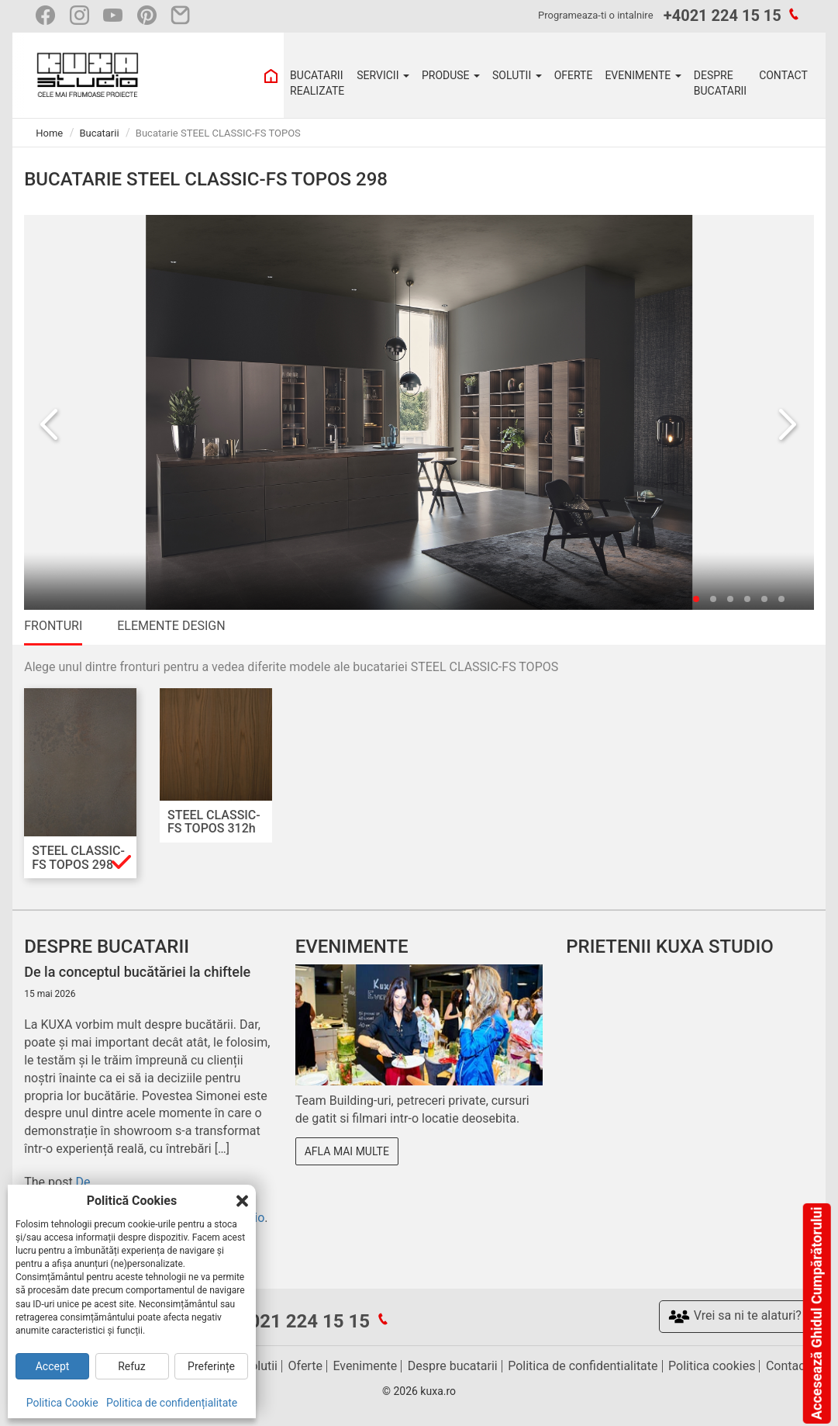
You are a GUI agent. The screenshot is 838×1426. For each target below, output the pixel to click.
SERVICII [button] (383, 75)
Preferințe (211, 1366)
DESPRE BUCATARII (720, 83)
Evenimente (365, 1366)
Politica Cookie (62, 1403)
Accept (53, 1366)
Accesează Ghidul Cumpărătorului (816, 1313)
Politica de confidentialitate (582, 1366)
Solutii (260, 1366)
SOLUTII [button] (517, 75)
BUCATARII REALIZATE (317, 83)
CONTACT (783, 75)
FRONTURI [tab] (53, 625)
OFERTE (573, 75)
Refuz (132, 1366)
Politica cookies (711, 1366)
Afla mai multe (347, 1151)
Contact (787, 1366)
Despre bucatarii (453, 1366)
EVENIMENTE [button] (643, 75)
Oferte (305, 1366)
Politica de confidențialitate (171, 1403)
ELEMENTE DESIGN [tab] (171, 625)
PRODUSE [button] (451, 75)
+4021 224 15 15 (722, 15)
